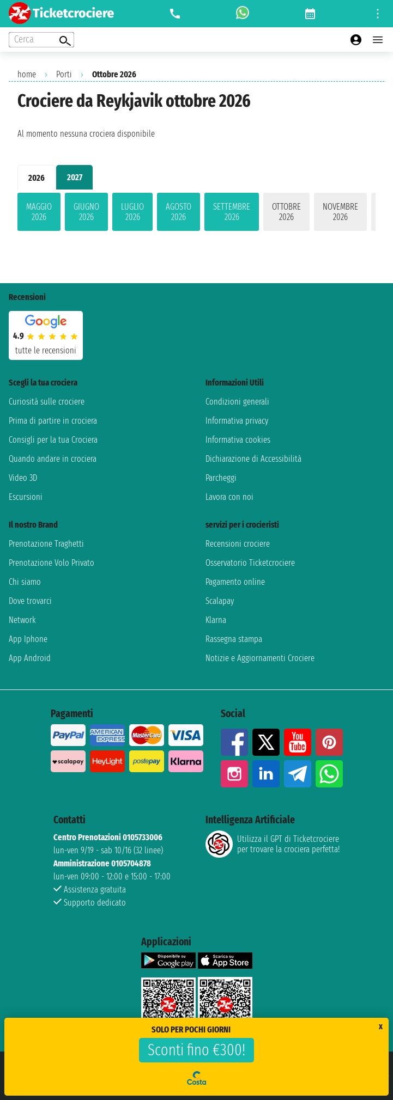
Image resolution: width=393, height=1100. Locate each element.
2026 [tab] (36, 178)
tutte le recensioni (45, 350)
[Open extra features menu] (41, 39)
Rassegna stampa (233, 639)
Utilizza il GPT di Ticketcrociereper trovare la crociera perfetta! (272, 844)
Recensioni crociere (237, 544)
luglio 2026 (132, 211)
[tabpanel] (196, 214)
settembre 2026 (231, 211)
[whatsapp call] (242, 13)
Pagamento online (235, 582)
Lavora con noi (229, 497)
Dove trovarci (30, 601)
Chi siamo (25, 582)
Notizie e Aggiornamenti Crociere (260, 658)
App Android (30, 658)
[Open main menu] (377, 39)
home (26, 74)
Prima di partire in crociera (53, 420)
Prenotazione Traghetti (46, 544)
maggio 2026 (39, 211)
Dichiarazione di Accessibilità (253, 459)
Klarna (215, 620)
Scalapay (219, 601)
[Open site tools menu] (377, 13)
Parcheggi (221, 478)
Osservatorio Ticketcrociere (250, 563)
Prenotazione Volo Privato (51, 563)
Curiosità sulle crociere (46, 401)
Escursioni (26, 497)
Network (22, 620)
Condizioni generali (237, 401)
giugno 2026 (86, 211)
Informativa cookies (237, 440)
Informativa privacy (236, 420)
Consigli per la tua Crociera (53, 440)
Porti (64, 74)
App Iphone (28, 639)
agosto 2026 (178, 211)
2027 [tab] (74, 177)
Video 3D (23, 478)
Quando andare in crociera (52, 459)
